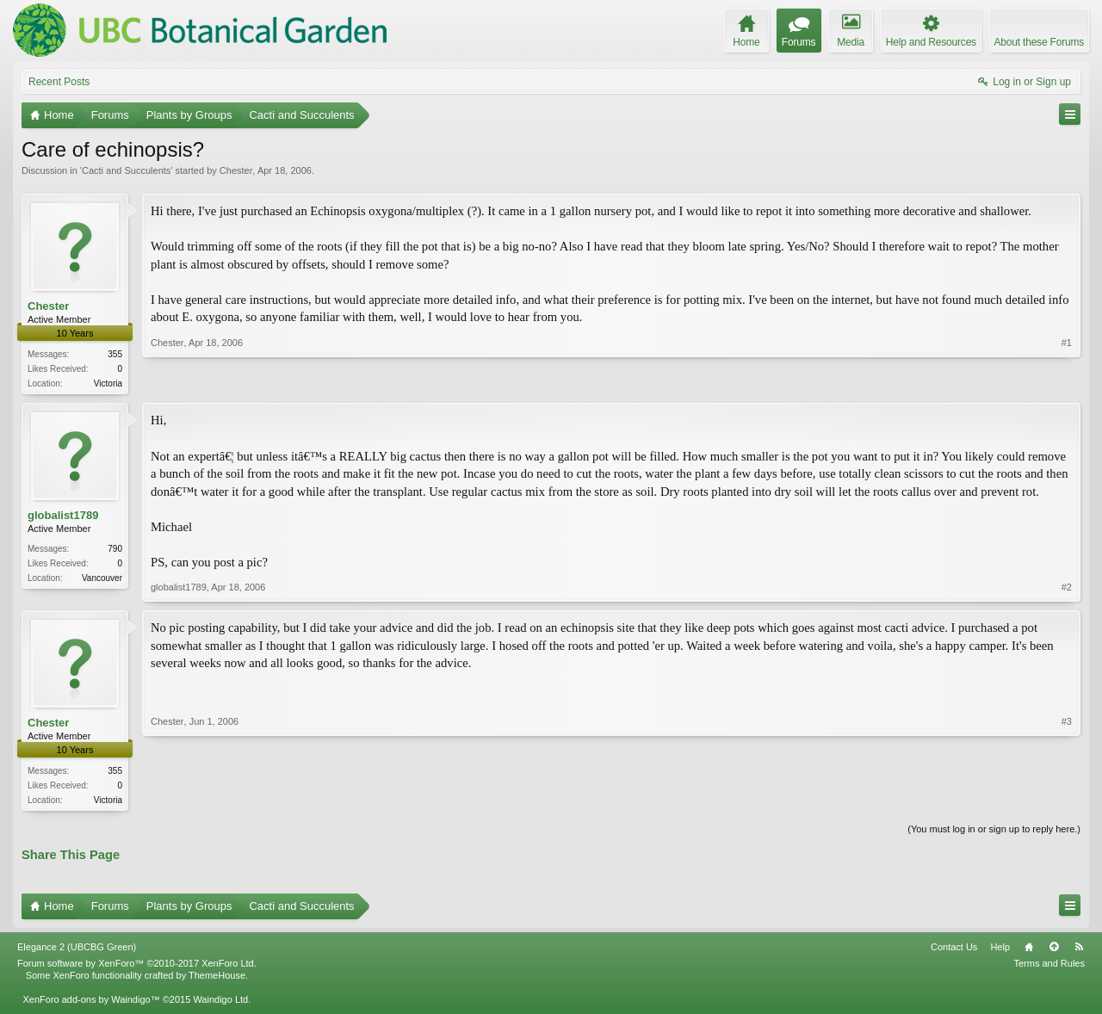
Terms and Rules (1049, 966)
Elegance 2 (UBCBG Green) (76, 950)
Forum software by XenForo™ (137, 966)
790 (115, 549)
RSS (1079, 950)
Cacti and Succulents (126, 170)
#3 (1067, 800)
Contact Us (954, 950)
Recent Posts (59, 82)
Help (1000, 950)
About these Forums (1039, 42)
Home (1029, 950)
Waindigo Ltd (220, 1003)
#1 (1067, 381)
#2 (1067, 589)
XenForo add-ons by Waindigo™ (90, 1003)
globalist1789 (63, 516)
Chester (236, 170)
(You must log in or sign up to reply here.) (993, 832)
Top (1054, 950)
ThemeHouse (217, 979)
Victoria (108, 383)
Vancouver (102, 579)
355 (115, 354)
